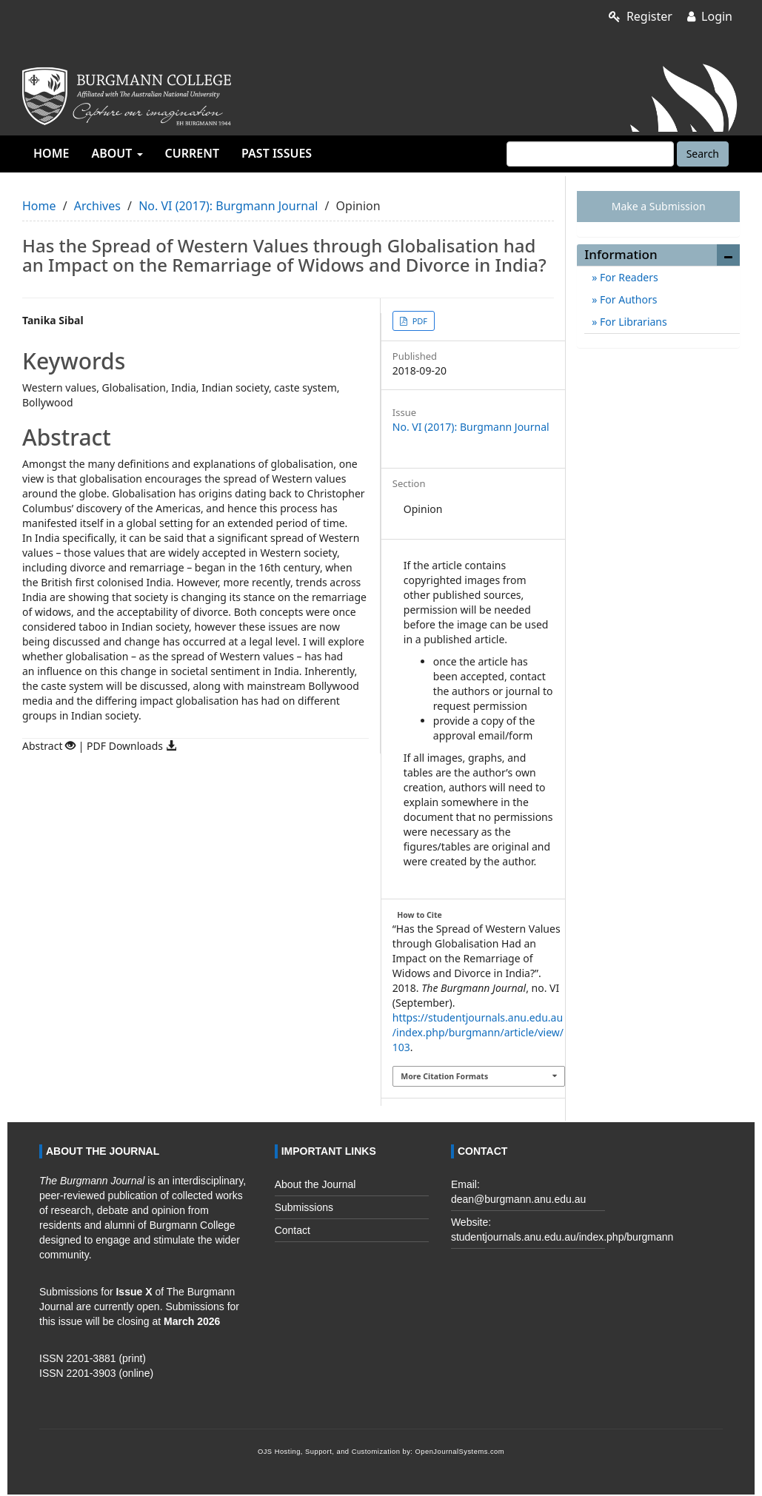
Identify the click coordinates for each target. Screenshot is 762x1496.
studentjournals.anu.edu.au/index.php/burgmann (562, 1237)
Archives (97, 206)
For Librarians (631, 322)
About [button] (116, 153)
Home (51, 153)
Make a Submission (659, 206)
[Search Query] (590, 154)
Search (702, 154)
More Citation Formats (444, 1076)
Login (709, 16)
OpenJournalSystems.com (460, 1451)
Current (192, 153)
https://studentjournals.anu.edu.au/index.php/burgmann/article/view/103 (478, 1032)
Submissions (304, 1207)
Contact (292, 1230)
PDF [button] (418, 320)
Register (640, 16)
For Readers (627, 277)
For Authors (627, 299)
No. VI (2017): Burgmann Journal (228, 206)
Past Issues (276, 153)
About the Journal (315, 1184)
